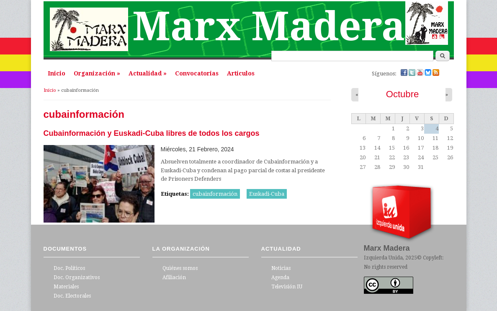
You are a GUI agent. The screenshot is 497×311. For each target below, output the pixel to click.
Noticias (281, 268)
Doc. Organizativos (77, 277)
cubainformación (215, 194)
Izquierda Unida (383, 258)
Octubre (402, 94)
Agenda (280, 277)
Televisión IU (286, 287)
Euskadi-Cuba (266, 194)
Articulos (241, 73)
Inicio (56, 73)
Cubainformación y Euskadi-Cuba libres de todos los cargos (152, 133)
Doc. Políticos (69, 268)
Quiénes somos (180, 268)
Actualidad (148, 73)
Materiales (66, 287)
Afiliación (174, 277)
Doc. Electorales (72, 296)
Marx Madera (268, 26)
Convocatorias (197, 73)
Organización (97, 73)
